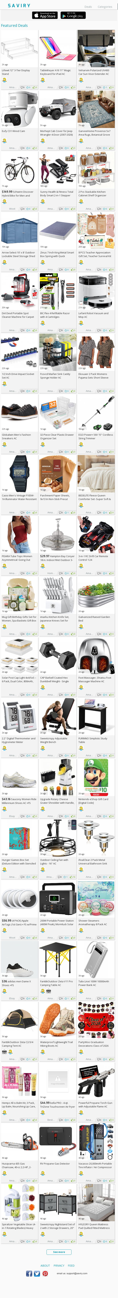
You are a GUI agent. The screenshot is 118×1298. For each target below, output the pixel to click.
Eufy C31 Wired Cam (13, 131)
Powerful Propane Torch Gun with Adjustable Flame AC (95, 1104)
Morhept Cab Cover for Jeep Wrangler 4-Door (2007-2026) (56, 132)
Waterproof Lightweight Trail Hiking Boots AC (56, 1043)
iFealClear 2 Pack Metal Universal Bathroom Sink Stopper (93, 863)
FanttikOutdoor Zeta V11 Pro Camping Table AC (56, 983)
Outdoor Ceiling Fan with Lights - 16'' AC (54, 861)
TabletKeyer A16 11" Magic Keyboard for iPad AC (55, 72)
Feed (71, 1265)
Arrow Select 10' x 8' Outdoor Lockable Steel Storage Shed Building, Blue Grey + (18, 256)
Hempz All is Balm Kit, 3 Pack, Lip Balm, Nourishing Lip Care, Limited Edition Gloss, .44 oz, (19, 1106)
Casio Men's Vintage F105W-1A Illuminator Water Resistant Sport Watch (19, 499)
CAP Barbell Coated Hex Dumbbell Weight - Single (54, 679)
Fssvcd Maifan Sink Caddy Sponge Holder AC (55, 375)
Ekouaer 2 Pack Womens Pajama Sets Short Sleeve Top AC (93, 377)
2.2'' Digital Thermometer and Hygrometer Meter (18, 740)
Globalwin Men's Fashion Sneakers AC (16, 436)
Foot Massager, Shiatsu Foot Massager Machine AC (95, 679)
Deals (88, 6)
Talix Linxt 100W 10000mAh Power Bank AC (94, 983)
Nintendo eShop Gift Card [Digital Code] (93, 800)
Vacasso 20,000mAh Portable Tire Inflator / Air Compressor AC (95, 1167)
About (45, 1265)
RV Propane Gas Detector (55, 1163)
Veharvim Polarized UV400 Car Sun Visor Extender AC (94, 72)
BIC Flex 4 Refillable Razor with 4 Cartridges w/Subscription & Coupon (55, 317)
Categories (105, 6)
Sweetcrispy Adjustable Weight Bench (53, 740)
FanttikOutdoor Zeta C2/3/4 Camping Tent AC (17, 1043)
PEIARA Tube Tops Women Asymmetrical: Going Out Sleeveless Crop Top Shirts (17, 559)
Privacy (59, 1265)
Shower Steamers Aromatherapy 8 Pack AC (93, 922)
